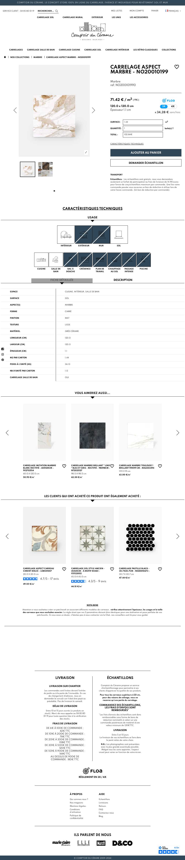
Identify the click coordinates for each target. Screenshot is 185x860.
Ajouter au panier (146, 152)
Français (173, 11)
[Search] (48, 11)
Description (123, 279)
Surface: (115, 122)
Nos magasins (76, 802)
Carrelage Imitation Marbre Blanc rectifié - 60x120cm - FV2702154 (39, 467)
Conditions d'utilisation (75, 810)
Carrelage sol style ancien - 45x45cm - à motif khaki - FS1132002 (88, 570)
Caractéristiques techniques (127, 144)
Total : (114, 135)
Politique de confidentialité (76, 816)
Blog (101, 815)
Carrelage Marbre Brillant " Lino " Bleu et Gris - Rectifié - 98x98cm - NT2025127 (90, 467)
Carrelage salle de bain (24, 377)
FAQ (101, 809)
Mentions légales (78, 805)
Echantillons (104, 798)
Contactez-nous (106, 812)
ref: (112, 85)
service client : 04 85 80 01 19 (18, 11)
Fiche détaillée (61, 279)
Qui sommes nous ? (79, 798)
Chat (108, 614)
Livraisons (103, 802)
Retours (102, 805)
